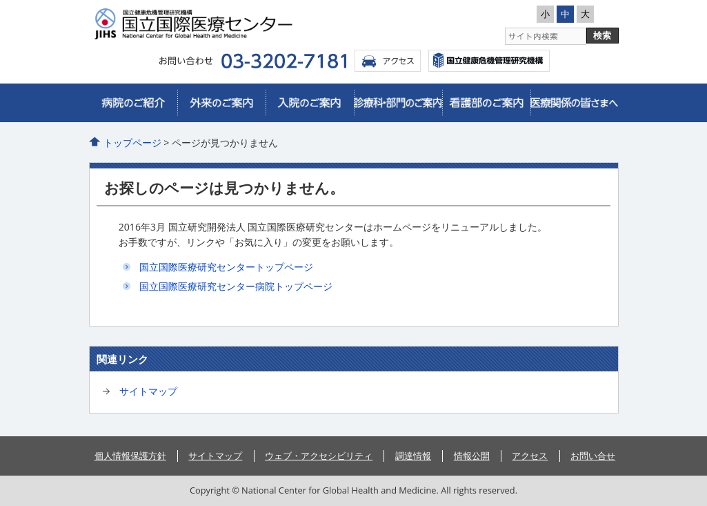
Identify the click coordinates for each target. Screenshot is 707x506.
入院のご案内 (310, 103)
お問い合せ (592, 455)
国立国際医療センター (489, 61)
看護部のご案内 (486, 103)
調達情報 (413, 455)
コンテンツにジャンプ (0, 0)
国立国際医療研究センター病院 (220, 23)
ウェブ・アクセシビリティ (318, 455)
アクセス (388, 61)
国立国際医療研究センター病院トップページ (235, 286)
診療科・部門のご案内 (398, 103)
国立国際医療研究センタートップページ (226, 266)
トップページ (132, 142)
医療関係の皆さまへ (574, 103)
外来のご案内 (221, 103)
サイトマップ (148, 391)
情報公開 (472, 455)
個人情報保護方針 (130, 455)
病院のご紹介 (133, 103)
